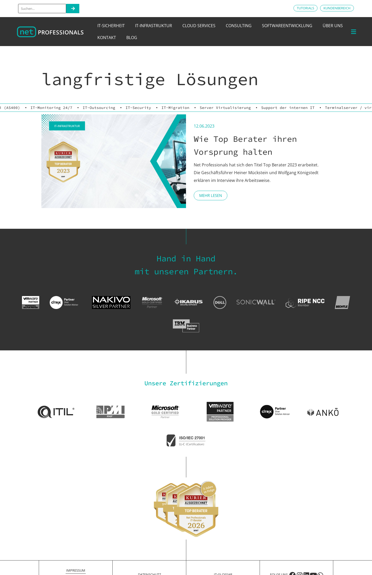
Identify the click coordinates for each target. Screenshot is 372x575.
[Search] (72, 8)
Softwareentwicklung (287, 25)
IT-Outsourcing (99, 107)
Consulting (239, 25)
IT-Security (138, 107)
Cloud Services (198, 25)
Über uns (333, 25)
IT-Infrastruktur (153, 25)
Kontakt (106, 37)
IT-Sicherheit (111, 25)
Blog (131, 37)
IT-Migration (175, 107)
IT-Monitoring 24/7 (51, 107)
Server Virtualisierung (225, 107)
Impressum (75, 570)
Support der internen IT (288, 107)
